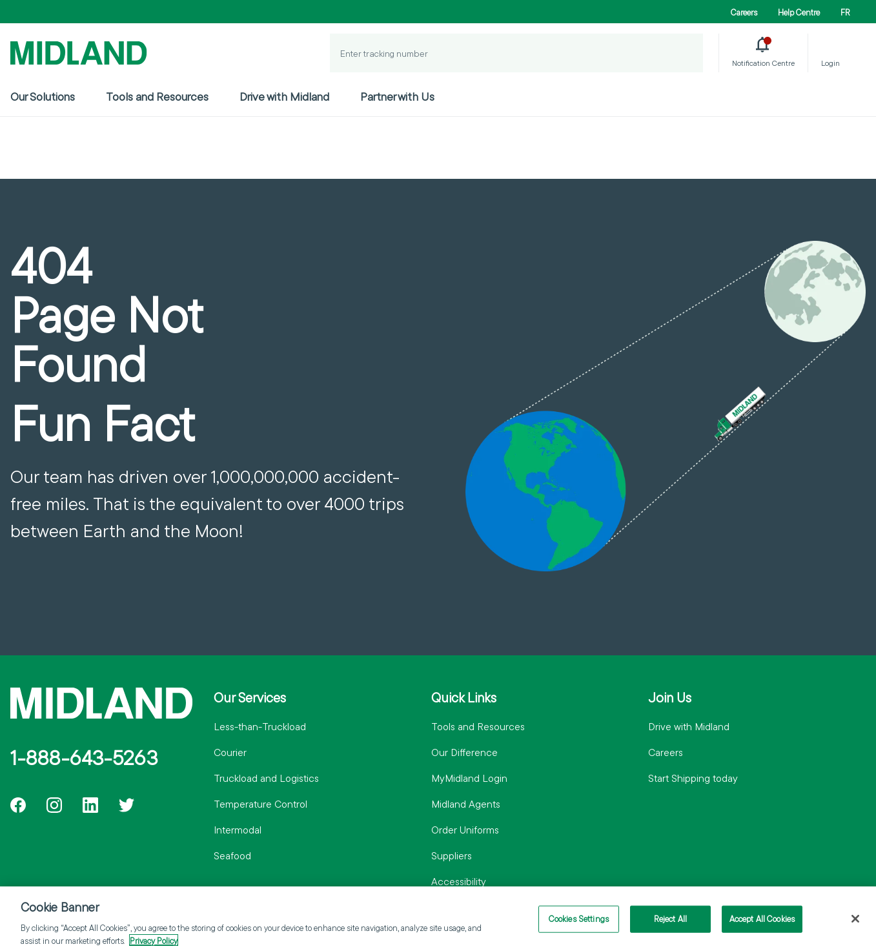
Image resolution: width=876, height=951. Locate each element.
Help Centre (799, 12)
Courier (230, 752)
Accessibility (458, 881)
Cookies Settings (579, 923)
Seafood (232, 855)
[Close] (855, 924)
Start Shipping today (693, 778)
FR (845, 12)
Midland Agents (465, 803)
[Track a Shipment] (683, 53)
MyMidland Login (469, 778)
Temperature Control (260, 803)
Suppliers (451, 855)
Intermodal (237, 829)
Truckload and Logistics (266, 778)
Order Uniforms (465, 829)
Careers (744, 12)
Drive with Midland (284, 96)
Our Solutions (42, 96)
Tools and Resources (157, 96)
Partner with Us (397, 96)
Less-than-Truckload (260, 726)
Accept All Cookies (762, 923)
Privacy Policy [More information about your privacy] (154, 945)
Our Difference (464, 752)
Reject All (670, 923)
